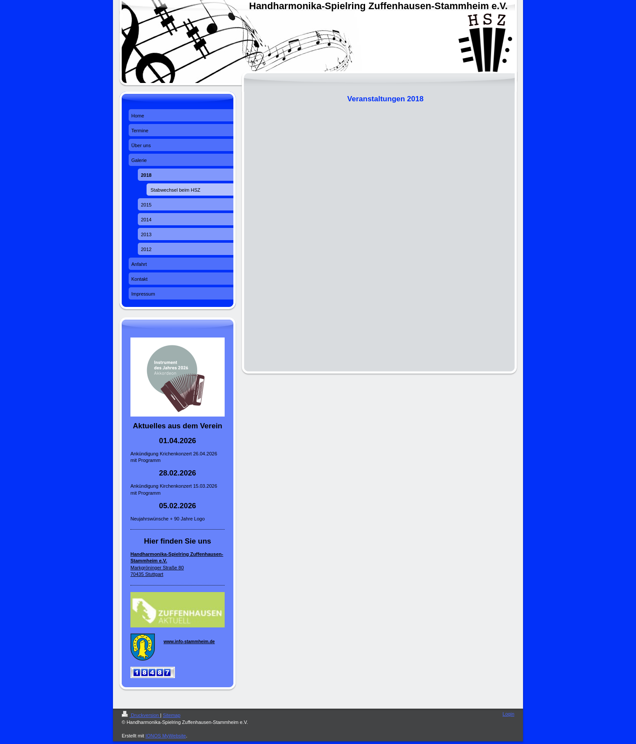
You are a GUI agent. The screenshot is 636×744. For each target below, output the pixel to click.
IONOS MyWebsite (165, 735)
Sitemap (171, 715)
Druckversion (141, 715)
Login (508, 713)
